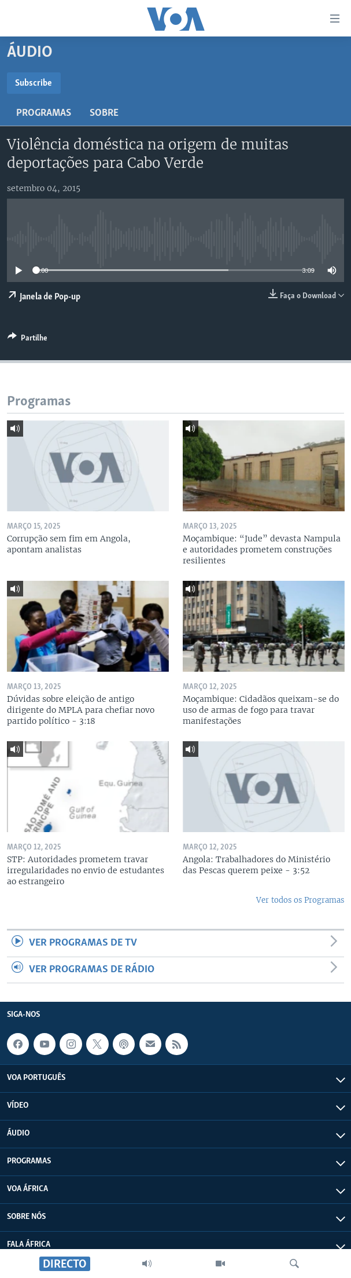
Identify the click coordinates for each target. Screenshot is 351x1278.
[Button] (27, 340)
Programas (43, 113)
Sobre (104, 113)
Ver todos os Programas (300, 900)
